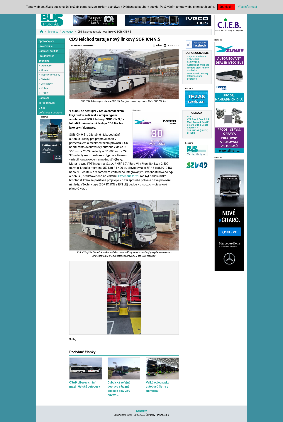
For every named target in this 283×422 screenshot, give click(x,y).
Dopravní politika (48, 51)
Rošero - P (192, 127)
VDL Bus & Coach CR (198, 119)
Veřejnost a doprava (50, 112)
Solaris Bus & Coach (198, 124)
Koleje (44, 88)
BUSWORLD (193, 62)
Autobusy (67, 31)
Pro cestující (46, 46)
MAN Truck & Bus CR (198, 122)
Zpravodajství (47, 41)
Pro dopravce (46, 56)
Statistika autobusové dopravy (197, 72)
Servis (44, 70)
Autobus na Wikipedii (198, 64)
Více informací (247, 7)
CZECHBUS (193, 59)
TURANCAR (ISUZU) (197, 130)
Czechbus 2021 (128, 176)
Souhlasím (226, 7)
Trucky (44, 92)
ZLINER (191, 133)
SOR (189, 116)
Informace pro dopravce (194, 77)
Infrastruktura (47, 102)
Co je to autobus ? (196, 56)
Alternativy (46, 83)
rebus (157, 45)
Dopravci (44, 98)
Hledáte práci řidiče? (198, 67)
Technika (53, 31)
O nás (42, 107)
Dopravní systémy (50, 74)
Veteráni (45, 79)
